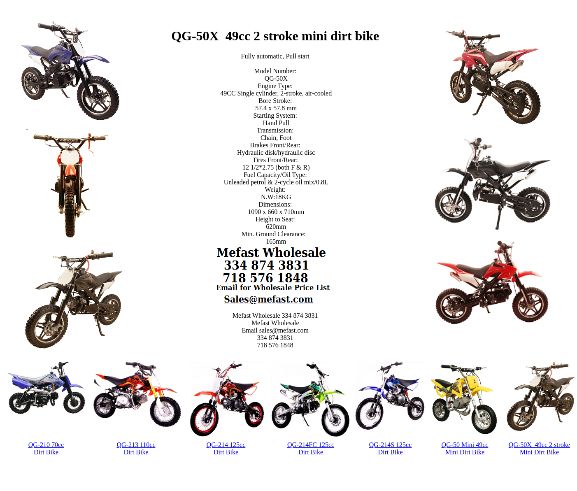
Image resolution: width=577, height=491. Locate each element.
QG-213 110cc (135, 444)
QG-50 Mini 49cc (465, 444)
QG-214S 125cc (390, 444)
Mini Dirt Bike (464, 452)
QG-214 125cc (226, 444)
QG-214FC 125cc (310, 444)
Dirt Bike (46, 452)
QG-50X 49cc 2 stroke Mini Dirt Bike (539, 448)
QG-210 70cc (46, 444)
